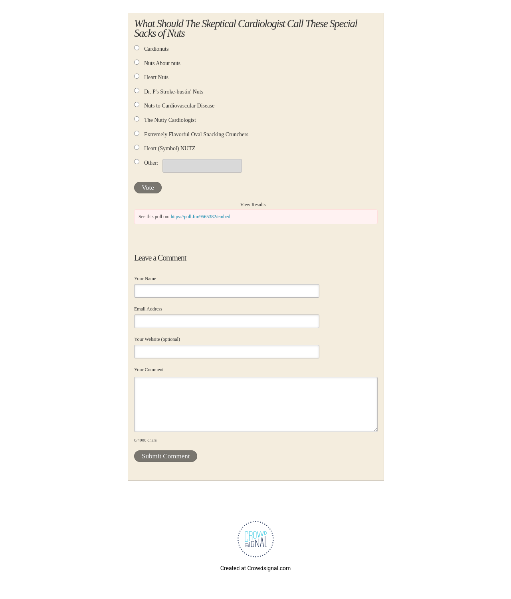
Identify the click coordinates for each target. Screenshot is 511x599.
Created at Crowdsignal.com (255, 568)
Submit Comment (166, 456)
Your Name (145, 278)
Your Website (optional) (157, 339)
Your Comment (149, 369)
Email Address (148, 309)
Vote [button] (148, 187)
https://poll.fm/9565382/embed (200, 216)
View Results (253, 204)
